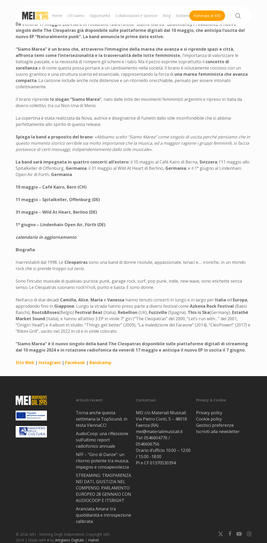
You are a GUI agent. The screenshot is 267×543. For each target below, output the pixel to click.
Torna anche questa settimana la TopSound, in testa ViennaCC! (101, 419)
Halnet (93, 540)
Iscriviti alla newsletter (218, 431)
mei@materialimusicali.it (159, 431)
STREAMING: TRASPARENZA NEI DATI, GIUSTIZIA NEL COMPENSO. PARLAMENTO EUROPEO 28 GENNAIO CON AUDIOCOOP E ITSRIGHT (103, 487)
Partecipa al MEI (207, 15)
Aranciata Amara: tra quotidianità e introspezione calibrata (103, 515)
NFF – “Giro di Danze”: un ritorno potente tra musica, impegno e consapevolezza (102, 461)
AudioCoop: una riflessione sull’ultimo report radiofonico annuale (102, 440)
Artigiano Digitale (69, 540)
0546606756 (147, 444)
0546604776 (155, 438)
